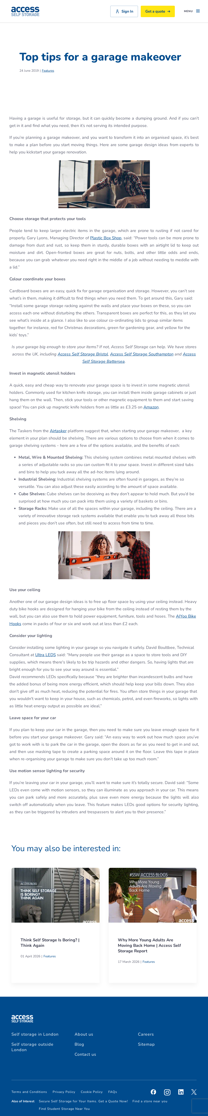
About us (84, 1034)
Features (48, 70)
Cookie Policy (92, 1092)
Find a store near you (149, 1101)
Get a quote (157, 11)
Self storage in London (35, 1034)
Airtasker (58, 431)
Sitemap (146, 1044)
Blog (79, 1044)
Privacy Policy (64, 1092)
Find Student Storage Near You (64, 1109)
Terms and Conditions (29, 1092)
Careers (146, 1034)
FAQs (112, 1092)
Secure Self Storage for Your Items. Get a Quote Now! (83, 1101)
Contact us (85, 1054)
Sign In (124, 11)
